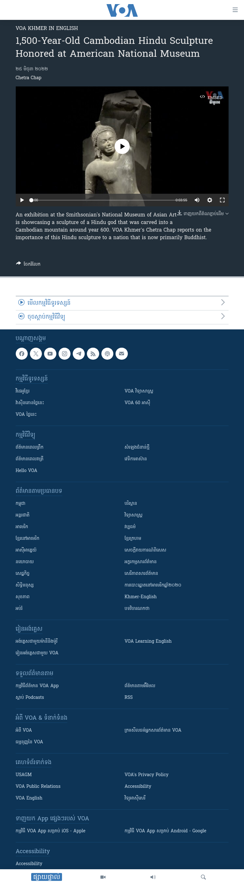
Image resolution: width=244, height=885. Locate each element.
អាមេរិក (22, 527)
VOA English (29, 798)
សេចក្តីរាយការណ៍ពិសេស (146, 550)
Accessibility (138, 786)
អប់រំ (19, 608)
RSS (129, 697)
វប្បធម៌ (130, 527)
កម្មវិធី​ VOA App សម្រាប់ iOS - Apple (51, 831)
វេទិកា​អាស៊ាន (136, 459)
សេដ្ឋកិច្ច (23, 573)
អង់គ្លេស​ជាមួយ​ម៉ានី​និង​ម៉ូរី (37, 641)
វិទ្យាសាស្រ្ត (134, 515)
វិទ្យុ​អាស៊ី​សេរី (135, 798)
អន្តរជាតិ (23, 515)
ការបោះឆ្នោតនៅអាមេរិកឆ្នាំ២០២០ (153, 585)
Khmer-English (141, 597)
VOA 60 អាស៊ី (137, 403)
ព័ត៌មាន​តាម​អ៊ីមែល (140, 686)
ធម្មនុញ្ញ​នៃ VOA (29, 742)
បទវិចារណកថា (137, 608)
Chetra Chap (29, 78)
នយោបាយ (25, 562)
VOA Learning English (148, 641)
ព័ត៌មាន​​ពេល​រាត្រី (30, 459)
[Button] (28, 265)
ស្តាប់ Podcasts (30, 697)
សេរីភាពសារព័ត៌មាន (141, 573)
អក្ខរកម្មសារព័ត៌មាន (141, 562)
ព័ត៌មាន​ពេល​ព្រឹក (30, 447)
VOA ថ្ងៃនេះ (26, 414)
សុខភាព (23, 597)
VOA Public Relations (38, 786)
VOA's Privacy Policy (147, 775)
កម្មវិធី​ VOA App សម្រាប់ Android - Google (166, 831)
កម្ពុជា (21, 503)
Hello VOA (26, 471)
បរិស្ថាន (131, 503)
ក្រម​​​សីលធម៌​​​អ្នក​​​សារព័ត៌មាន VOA (153, 730)
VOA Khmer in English (47, 28)
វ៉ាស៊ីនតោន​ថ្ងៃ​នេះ (30, 403)
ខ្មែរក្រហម (133, 538)
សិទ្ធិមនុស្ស (25, 585)
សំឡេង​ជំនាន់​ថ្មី (137, 447)
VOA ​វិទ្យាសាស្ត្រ (139, 391)
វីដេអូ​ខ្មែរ (23, 391)
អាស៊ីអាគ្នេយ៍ (26, 550)
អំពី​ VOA (24, 730)
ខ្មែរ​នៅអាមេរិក (28, 538)
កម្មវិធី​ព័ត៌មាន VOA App (37, 686)
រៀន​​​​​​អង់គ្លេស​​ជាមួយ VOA (37, 653)
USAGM (24, 775)
